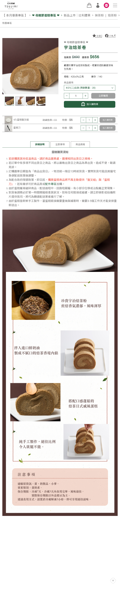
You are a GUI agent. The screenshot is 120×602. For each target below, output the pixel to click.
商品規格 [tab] (80, 144)
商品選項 (68, 82)
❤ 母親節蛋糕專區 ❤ (47, 15)
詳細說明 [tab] (40, 144)
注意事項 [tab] (60, 144)
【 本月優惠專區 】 (16, 15)
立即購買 (103, 95)
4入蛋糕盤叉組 (21, 119)
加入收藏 (97, 35)
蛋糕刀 (16, 127)
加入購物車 (89, 104)
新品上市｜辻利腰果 (79, 15)
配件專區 (50, 184)
